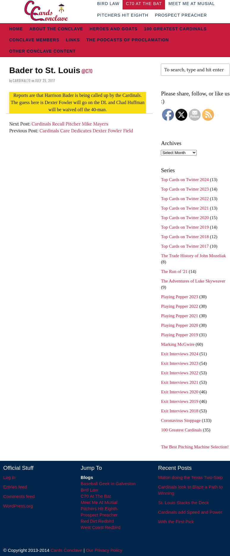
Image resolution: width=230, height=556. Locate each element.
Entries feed (15, 486)
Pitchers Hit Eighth (122, 15)
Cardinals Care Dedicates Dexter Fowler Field (86, 130)
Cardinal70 (22, 80)
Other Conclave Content (42, 51)
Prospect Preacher (181, 15)
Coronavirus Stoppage (181, 420)
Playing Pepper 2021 (179, 315)
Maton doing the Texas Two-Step (190, 477)
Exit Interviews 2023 (179, 363)
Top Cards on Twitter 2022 (185, 198)
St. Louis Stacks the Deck (183, 502)
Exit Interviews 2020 (179, 391)
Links (73, 39)
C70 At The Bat (96, 496)
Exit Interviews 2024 (179, 353)
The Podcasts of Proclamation (127, 39)
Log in (9, 477)
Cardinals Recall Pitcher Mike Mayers (69, 124)
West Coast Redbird (100, 527)
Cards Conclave (67, 550)
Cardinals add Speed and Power (190, 512)
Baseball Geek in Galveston (108, 483)
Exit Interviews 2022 (179, 372)
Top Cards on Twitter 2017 (185, 246)
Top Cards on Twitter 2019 (185, 227)
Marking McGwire (177, 344)
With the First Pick (176, 521)
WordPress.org (18, 505)
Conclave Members (34, 39)
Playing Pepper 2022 (179, 306)
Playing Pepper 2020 (179, 325)
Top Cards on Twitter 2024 (185, 179)
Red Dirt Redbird (97, 521)
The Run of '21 (174, 271)
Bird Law (89, 489)
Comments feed (19, 496)
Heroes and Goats (113, 28)
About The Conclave (56, 28)
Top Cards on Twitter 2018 (185, 236)
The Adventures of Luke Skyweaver (193, 281)
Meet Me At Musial (99, 502)
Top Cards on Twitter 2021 (185, 208)
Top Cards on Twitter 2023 (185, 189)
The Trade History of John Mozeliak (193, 255)
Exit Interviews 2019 (179, 401)
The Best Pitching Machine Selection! (195, 447)
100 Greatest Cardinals (175, 28)
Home (16, 28)
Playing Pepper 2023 (179, 296)
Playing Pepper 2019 (179, 334)
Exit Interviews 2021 (179, 382)
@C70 (86, 71)
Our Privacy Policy (104, 550)
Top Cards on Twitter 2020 (185, 217)
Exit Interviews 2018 (179, 411)
